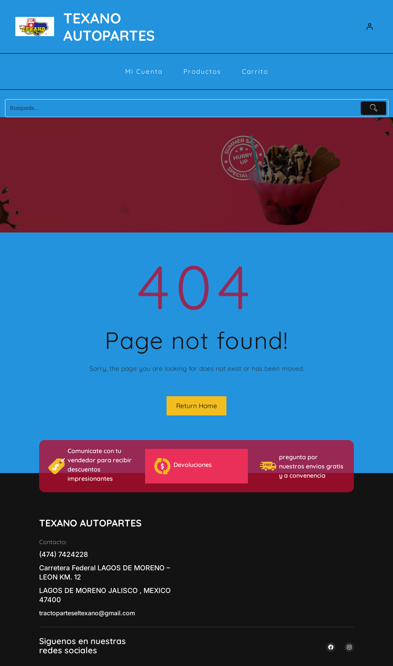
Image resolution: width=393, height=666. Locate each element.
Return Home (196, 406)
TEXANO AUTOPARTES (109, 26)
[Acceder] (370, 26)
